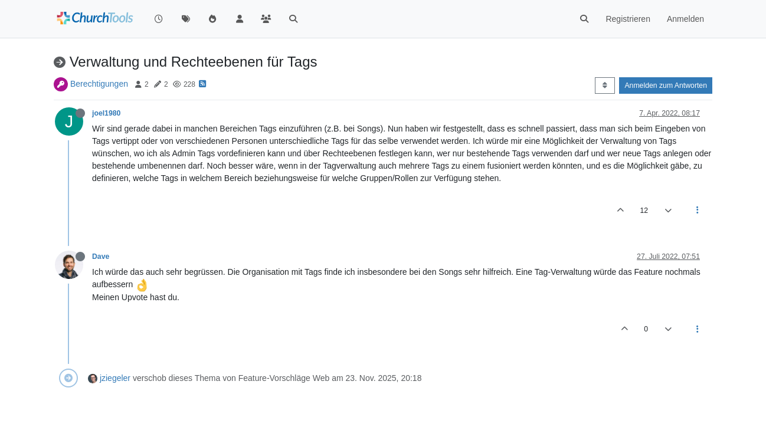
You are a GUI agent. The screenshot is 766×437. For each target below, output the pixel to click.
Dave (100, 256)
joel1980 (106, 113)
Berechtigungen (99, 83)
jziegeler (115, 378)
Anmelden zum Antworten (665, 85)
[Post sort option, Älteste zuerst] (604, 85)
